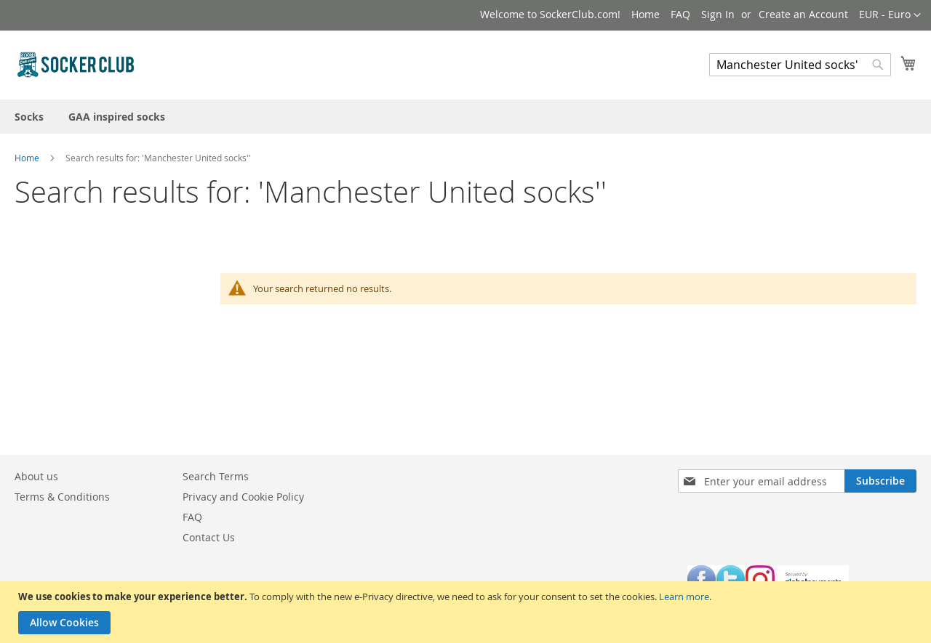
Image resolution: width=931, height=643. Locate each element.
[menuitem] (29, 117)
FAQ (680, 14)
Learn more (684, 596)
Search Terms (216, 476)
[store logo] (76, 64)
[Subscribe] (880, 481)
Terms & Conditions (62, 497)
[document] (467, 612)
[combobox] (800, 64)
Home (645, 14)
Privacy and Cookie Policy (243, 497)
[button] (890, 15)
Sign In (718, 14)
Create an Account (803, 14)
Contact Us (209, 537)
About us (36, 476)
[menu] (465, 117)
